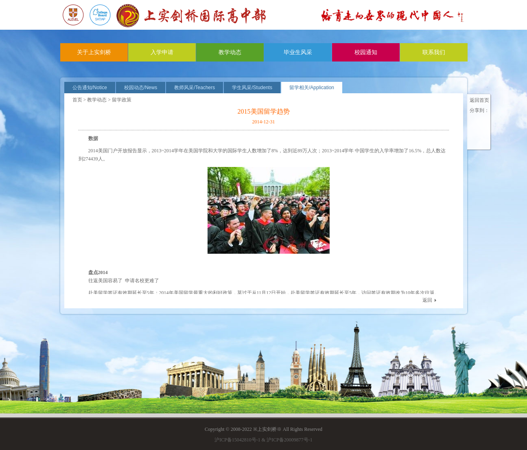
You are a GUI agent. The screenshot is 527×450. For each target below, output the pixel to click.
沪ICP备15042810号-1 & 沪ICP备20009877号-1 (263, 440)
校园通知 (365, 52)
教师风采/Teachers (194, 87)
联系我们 (433, 52)
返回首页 (479, 100)
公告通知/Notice (89, 87)
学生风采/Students (252, 87)
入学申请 (162, 52)
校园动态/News (140, 87)
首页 (77, 100)
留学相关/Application (311, 87)
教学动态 (230, 52)
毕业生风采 (298, 52)
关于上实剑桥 (94, 52)
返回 (427, 300)
